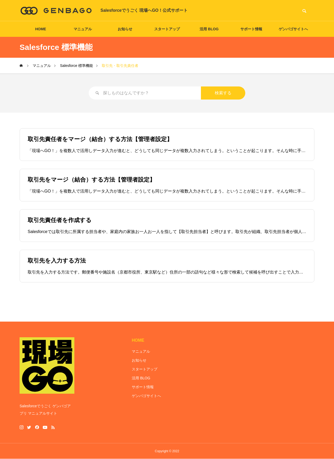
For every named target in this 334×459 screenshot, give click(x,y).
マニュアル (83, 29)
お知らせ (125, 29)
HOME (40, 29)
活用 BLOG (209, 29)
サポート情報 (251, 29)
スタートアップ (167, 29)
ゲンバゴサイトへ (293, 29)
